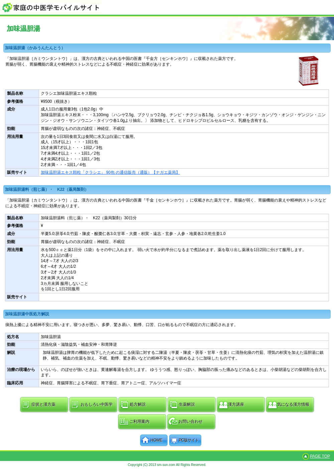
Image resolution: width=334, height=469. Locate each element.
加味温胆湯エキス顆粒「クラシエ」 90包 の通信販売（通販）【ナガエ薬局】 (110, 172)
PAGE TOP (320, 456)
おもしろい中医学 (97, 404)
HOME (156, 440)
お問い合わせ (191, 421)
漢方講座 (236, 404)
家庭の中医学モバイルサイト (167, 7)
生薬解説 (187, 404)
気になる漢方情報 (293, 404)
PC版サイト (189, 440)
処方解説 (138, 404)
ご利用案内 (139, 421)
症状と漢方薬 (43, 404)
